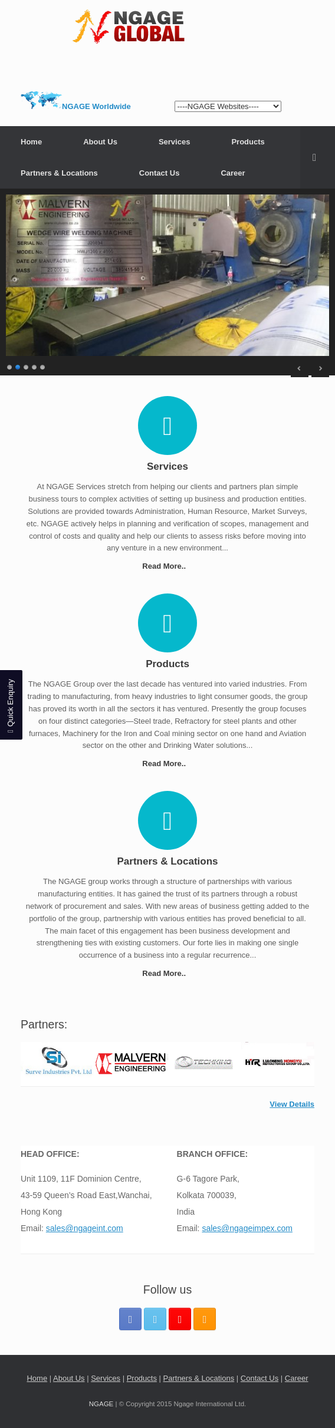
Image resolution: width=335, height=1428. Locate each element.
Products (247, 141)
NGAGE (101, 1403)
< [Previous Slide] (299, 368)
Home (31, 141)
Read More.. (167, 566)
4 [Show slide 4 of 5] (35, 366)
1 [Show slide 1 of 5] (10, 366)
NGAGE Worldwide (96, 106)
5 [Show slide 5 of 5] (43, 366)
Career (233, 173)
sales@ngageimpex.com (247, 1228)
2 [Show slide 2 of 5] (18, 366)
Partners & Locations (59, 173)
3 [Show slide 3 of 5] (26, 366)
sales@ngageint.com (84, 1228)
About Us (100, 141)
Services (175, 141)
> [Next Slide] (320, 368)
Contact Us (159, 173)
